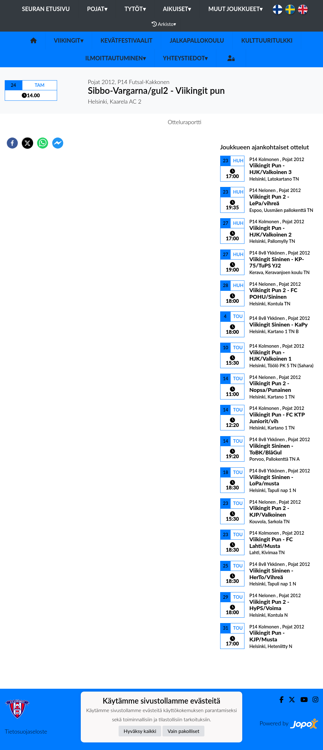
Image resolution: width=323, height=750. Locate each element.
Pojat (97, 8)
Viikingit (68, 40)
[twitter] (27, 143)
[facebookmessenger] (57, 143)
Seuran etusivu (46, 8)
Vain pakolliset (183, 731)
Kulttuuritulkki (266, 40)
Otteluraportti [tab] (185, 121)
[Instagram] (313, 699)
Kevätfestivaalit (127, 40)
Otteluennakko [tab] (140, 121)
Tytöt (135, 8)
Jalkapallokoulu (197, 40)
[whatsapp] (42, 143)
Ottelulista (240, 667)
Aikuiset (177, 8)
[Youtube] (301, 699)
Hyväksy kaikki (140, 731)
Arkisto (164, 24)
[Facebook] (279, 699)
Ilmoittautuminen (115, 58)
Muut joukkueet (235, 8)
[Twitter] (289, 699)
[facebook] (12, 143)
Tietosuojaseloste (26, 731)
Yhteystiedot (185, 58)
